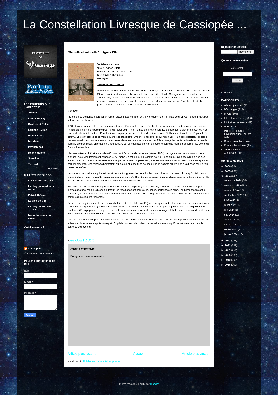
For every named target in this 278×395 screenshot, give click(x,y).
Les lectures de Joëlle (41, 180)
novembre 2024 (233, 185)
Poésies (228, 126)
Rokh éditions (36, 152)
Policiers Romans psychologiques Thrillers (237, 132)
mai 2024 (229, 214)
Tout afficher (52, 168)
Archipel (33, 112)
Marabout (34, 141)
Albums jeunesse (233, 105)
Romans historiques (235, 145)
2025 (228, 171)
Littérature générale (235, 118)
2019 (228, 259)
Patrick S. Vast (37, 195)
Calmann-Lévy (36, 118)
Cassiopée (34, 248)
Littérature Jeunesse (235, 122)
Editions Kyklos (37, 129)
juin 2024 (229, 209)
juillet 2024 (230, 204)
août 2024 (230, 199)
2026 (228, 166)
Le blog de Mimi (37, 200)
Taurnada (33, 164)
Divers (227, 113)
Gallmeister (35, 135)
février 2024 (231, 229)
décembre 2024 (233, 180)
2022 (228, 245)
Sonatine (33, 158)
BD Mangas (230, 109)
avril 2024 (230, 219)
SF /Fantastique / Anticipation (233, 151)
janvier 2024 (231, 234)
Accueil (138, 354)
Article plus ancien (196, 354)
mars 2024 (230, 224)
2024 (228, 176)
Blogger (154, 383)
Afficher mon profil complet (39, 253)
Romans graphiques (235, 141)
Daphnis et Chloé (38, 124)
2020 (228, 255)
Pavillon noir (35, 146)
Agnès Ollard (113, 68)
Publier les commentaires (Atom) (101, 361)
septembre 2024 (233, 195)
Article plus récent (82, 354)
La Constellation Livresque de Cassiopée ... (135, 24)
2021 (228, 250)
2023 (228, 240)
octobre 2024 (232, 190)
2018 (228, 264)
